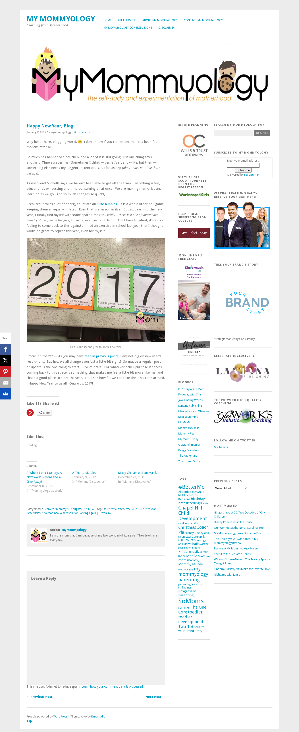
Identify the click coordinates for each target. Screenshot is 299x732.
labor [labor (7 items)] (181, 556)
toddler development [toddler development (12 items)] (190, 619)
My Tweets (221, 447)
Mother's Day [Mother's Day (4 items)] (185, 569)
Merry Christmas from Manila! (138, 472)
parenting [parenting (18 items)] (189, 579)
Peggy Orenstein (188, 450)
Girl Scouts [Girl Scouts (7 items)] (185, 540)
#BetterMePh (127, 20)
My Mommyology (61, 19)
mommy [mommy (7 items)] (193, 560)
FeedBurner (251, 174)
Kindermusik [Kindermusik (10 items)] (188, 551)
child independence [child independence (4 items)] (189, 523)
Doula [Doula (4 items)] (181, 536)
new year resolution (66, 513)
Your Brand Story (189, 461)
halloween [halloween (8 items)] (200, 544)
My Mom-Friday (188, 439)
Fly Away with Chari (190, 394)
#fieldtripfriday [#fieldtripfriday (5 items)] (187, 491)
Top (29, 721)
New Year (47, 513)
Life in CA (88, 509)
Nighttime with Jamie (227, 574)
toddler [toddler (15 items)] (195, 612)
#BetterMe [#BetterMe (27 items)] (191, 487)
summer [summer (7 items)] (184, 607)
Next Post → (155, 697)
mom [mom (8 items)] (182, 560)
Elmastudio (98, 716)
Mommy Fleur (187, 433)
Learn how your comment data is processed (112, 686)
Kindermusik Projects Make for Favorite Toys (242, 569)
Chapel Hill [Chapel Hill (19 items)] (190, 508)
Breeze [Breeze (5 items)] (204, 503)
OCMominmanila (189, 444)
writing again (88, 513)
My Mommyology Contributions (128, 27)
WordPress (60, 716)
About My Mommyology (160, 20)
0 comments (82, 132)
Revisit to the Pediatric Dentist (232, 554)
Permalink (105, 513)
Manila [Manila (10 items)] (191, 556)
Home (107, 20)
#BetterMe (110, 509)
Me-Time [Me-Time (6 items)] (204, 556)
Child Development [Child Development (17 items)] (192, 516)
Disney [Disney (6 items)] (189, 532)
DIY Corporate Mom (191, 389)
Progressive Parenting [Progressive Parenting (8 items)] (187, 593)
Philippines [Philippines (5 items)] (184, 587)
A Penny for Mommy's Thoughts (61, 509)
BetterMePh (33, 513)
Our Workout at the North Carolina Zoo (239, 527)
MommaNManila (188, 428)
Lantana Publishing (190, 405)
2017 (138, 509)
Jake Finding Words (190, 400)
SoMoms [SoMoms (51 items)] (191, 601)
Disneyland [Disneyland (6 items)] (202, 532)
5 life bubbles (107, 204)
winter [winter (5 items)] (200, 627)
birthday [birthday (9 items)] (198, 499)
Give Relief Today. (194, 233)
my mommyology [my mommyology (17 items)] (193, 571)
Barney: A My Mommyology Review (236, 548)
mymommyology (74, 530)
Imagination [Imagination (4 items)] (184, 547)
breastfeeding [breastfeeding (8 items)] (189, 503)
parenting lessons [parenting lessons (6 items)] (190, 584)
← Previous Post (39, 697)
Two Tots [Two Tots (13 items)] (187, 626)
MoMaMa (184, 422)
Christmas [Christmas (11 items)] (187, 527)
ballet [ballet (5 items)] (181, 495)
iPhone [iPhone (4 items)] (196, 547)
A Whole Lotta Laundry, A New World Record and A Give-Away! (44, 477)
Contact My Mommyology (203, 20)
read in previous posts (101, 356)
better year (149, 509)
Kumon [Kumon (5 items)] (203, 551)
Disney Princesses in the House (233, 522)
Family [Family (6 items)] (201, 536)
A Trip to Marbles (84, 472)
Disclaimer (166, 27)
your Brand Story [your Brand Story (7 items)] (190, 631)
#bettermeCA (126, 509)
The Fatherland (187, 455)
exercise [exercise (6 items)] (191, 536)
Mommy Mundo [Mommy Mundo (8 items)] (190, 564)
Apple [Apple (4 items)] (200, 492)
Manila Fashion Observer (194, 411)
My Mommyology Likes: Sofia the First (238, 533)
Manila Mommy (188, 416)
